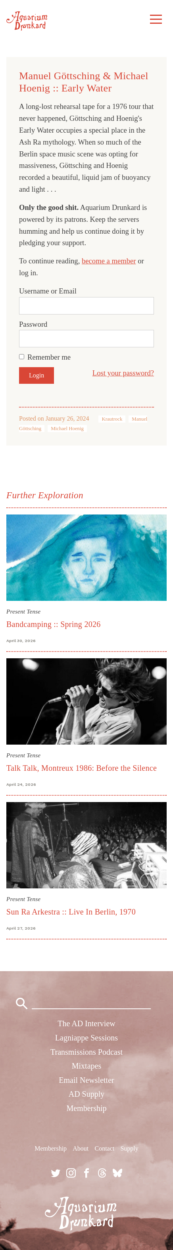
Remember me (49, 357)
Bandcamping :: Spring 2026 (53, 624)
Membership (86, 1108)
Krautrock (112, 419)
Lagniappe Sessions (86, 1037)
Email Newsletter (86, 1080)
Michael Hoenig (67, 428)
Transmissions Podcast (86, 1052)
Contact (104, 1148)
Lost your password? (123, 373)
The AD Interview (86, 1023)
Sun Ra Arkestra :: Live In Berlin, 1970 (71, 911)
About (80, 1148)
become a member (109, 261)
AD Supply (87, 1094)
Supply (129, 1148)
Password (33, 324)
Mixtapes (86, 1065)
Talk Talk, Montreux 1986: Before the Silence (81, 768)
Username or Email (48, 291)
